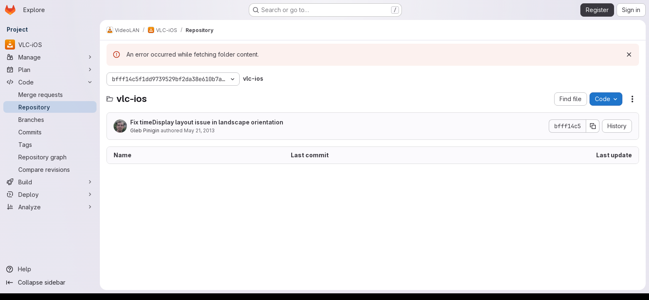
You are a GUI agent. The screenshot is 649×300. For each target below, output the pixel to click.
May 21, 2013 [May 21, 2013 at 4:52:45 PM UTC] (199, 130)
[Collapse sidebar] (50, 282)
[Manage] (50, 57)
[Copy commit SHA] (592, 126)
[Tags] (50, 144)
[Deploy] (50, 194)
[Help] (50, 269)
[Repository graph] (50, 157)
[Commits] (50, 132)
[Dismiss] (629, 55)
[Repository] (50, 107)
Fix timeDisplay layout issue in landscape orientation (206, 122)
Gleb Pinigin (144, 130)
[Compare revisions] (50, 169)
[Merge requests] (50, 94)
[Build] (50, 182)
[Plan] (50, 69)
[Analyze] (50, 207)
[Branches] (50, 119)
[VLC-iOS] (50, 44)
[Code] (50, 82)
